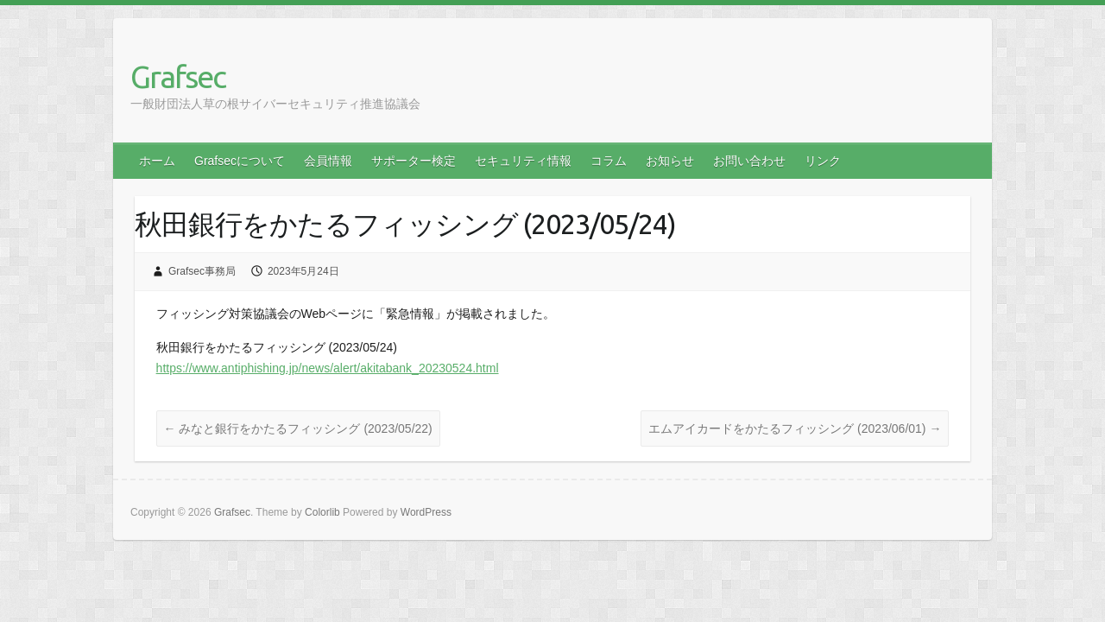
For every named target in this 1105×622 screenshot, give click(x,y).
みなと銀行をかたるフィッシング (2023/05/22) (298, 428)
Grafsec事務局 (202, 271)
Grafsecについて (239, 161)
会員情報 (328, 161)
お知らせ (670, 161)
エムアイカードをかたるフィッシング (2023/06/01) (794, 428)
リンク (823, 161)
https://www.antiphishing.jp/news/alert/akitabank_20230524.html (327, 368)
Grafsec (177, 76)
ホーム (157, 161)
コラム (608, 161)
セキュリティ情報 (523, 161)
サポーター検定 (413, 161)
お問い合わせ (749, 161)
